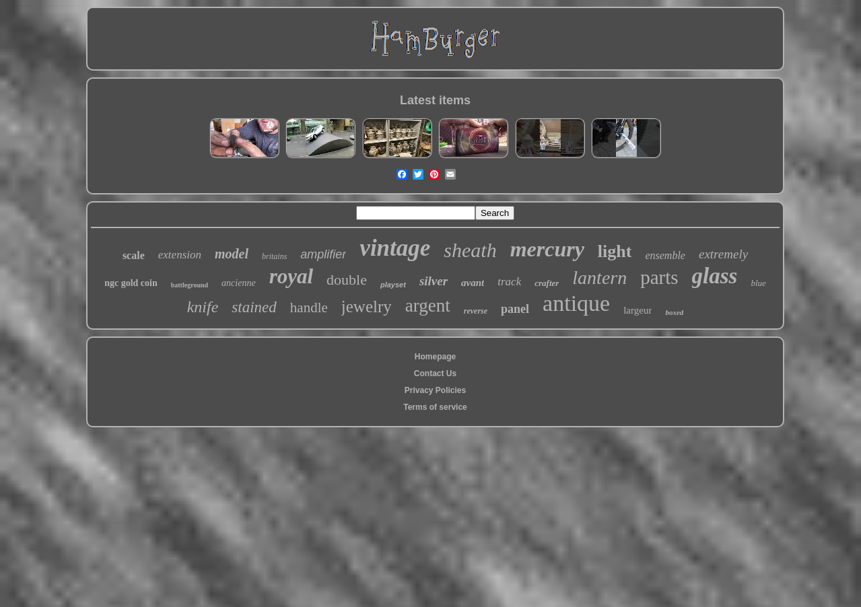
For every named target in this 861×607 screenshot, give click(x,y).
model (231, 253)
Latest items (435, 100)
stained (254, 307)
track (509, 281)
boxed (674, 312)
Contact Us (435, 373)
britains (274, 256)
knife (203, 307)
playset (393, 285)
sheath (470, 250)
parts (659, 277)
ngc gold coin (131, 283)
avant (472, 282)
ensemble (665, 255)
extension (179, 254)
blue (758, 283)
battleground (189, 285)
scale (134, 255)
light (615, 251)
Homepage (435, 356)
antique (576, 303)
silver (433, 281)
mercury (547, 249)
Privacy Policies (435, 390)
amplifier (323, 254)
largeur (637, 310)
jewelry (366, 306)
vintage (394, 248)
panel (515, 309)
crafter (547, 283)
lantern (599, 277)
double (346, 279)
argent (427, 305)
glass (715, 276)
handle (309, 307)
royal (291, 276)
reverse (475, 311)
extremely (723, 254)
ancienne (238, 283)
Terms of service (435, 407)
